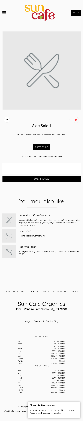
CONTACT (74, 291)
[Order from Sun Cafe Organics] (9, 220)
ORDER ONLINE (41, 147)
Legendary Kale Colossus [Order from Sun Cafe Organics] (34, 215)
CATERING (46, 291)
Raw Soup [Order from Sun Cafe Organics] (25, 231)
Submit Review (41, 179)
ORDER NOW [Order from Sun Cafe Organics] (76, 14)
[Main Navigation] (4, 12)
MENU (23, 291)
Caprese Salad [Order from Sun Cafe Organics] (28, 246)
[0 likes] (75, 120)
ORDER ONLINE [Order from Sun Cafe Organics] (11, 291)
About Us (33, 291)
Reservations (59, 291)
